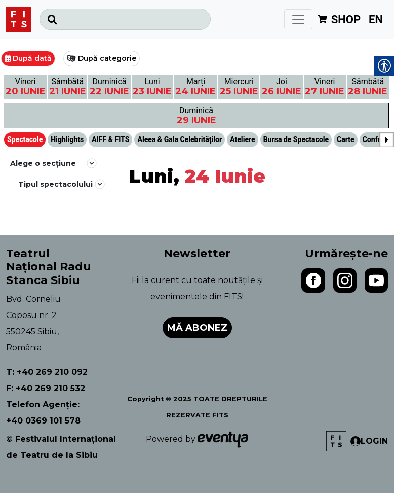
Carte (345, 139)
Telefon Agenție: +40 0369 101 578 (43, 413)
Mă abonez (197, 327)
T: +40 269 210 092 (47, 372)
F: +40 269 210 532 (45, 388)
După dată (32, 58)
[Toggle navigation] (298, 19)
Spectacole (25, 139)
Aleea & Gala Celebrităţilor (179, 139)
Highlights (67, 139)
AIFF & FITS (110, 139)
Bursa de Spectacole (296, 139)
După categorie (107, 58)
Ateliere (242, 139)
